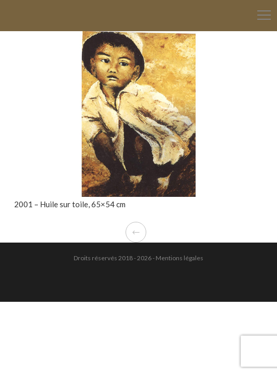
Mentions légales (179, 258)
